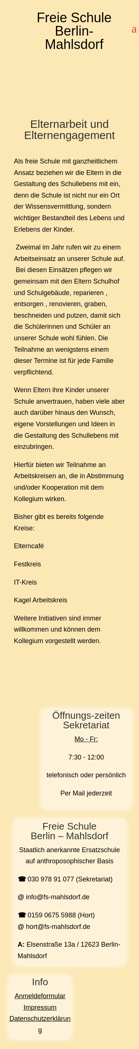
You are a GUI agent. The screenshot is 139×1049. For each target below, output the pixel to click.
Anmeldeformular (39, 996)
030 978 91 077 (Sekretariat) (70, 879)
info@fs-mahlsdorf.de (57, 897)
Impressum (39, 1007)
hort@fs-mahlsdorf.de (58, 926)
